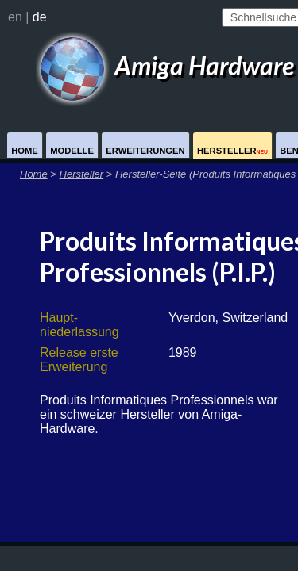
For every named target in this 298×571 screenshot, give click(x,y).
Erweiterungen (145, 150)
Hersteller (232, 150)
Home (24, 150)
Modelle (72, 150)
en (15, 17)
